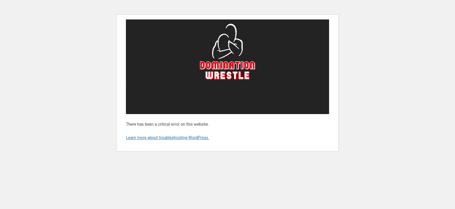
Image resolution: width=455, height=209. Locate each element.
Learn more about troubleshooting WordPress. (167, 137)
